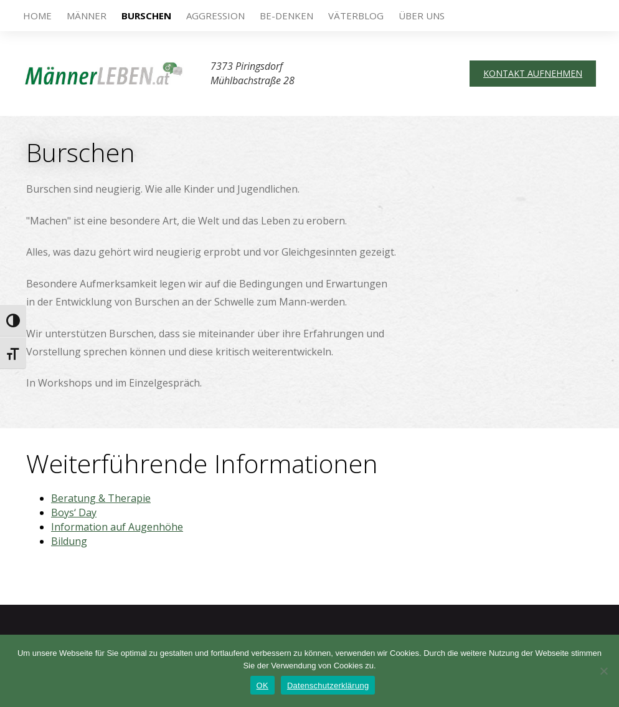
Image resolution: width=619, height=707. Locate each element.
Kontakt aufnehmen (532, 73)
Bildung (69, 541)
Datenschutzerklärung (328, 685)
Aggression (215, 15)
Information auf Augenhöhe (117, 527)
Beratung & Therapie (101, 498)
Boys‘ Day (74, 512)
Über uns (422, 15)
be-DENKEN (286, 15)
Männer (86, 15)
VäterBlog (356, 15)
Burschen (146, 15)
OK (262, 685)
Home (37, 15)
